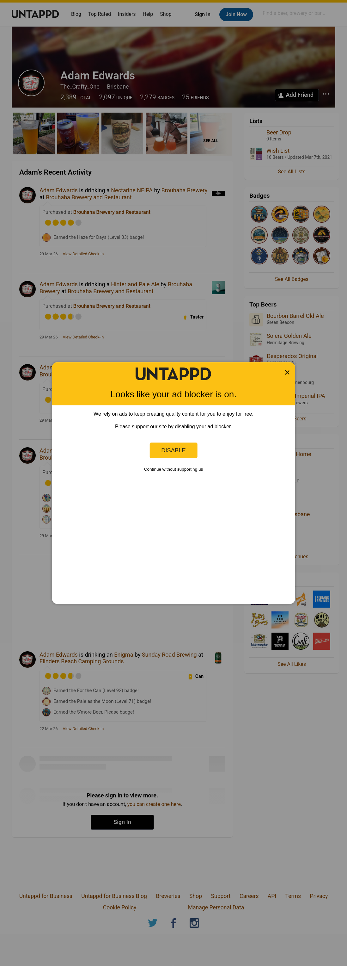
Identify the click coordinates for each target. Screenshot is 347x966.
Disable (173, 450)
